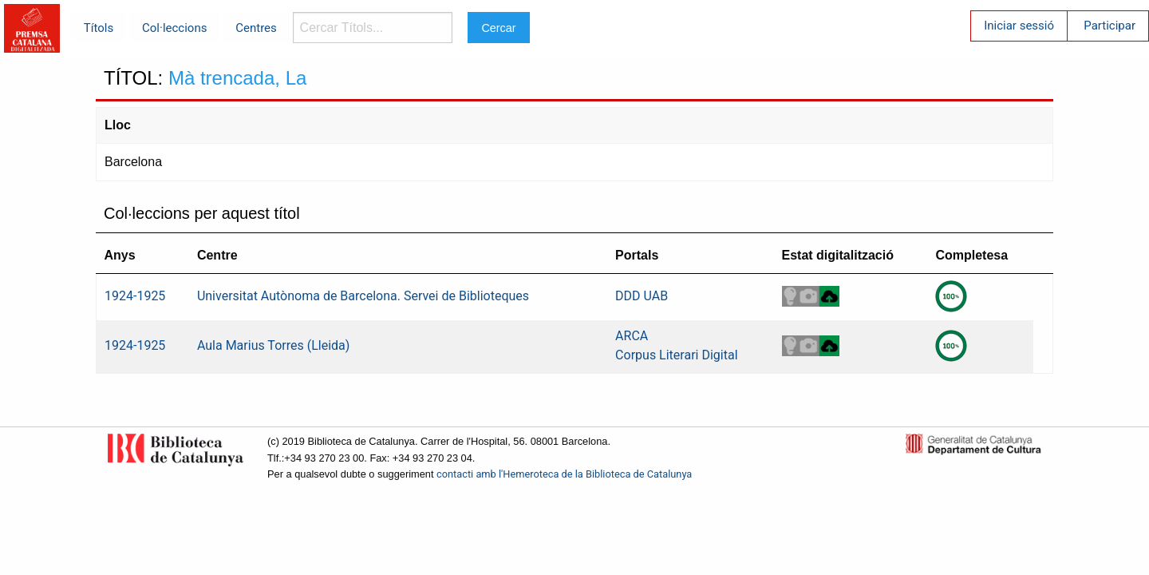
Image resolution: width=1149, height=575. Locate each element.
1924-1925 (135, 295)
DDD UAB (641, 295)
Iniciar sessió (1019, 25)
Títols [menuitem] (98, 28)
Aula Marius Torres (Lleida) (273, 345)
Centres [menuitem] (256, 28)
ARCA (631, 335)
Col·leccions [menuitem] (174, 28)
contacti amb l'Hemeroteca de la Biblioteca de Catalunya (564, 474)
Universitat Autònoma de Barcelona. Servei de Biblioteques (363, 295)
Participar (1109, 25)
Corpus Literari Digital (676, 355)
